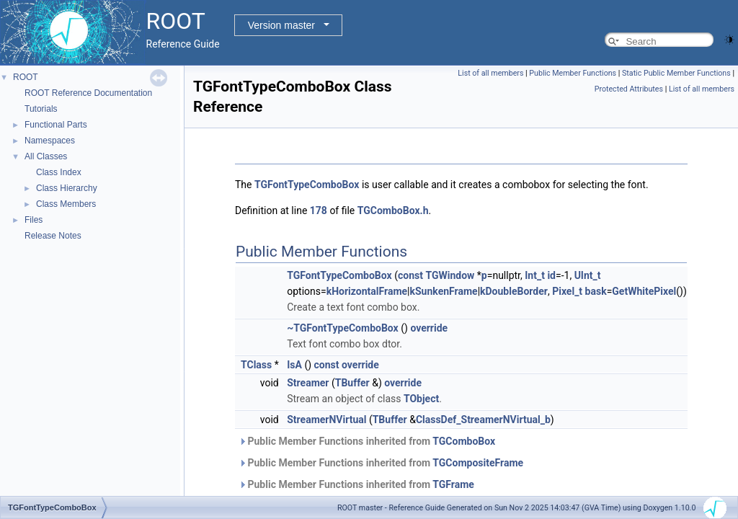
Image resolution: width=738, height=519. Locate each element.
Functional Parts (56, 125)
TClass (256, 365)
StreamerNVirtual (326, 419)
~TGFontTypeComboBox (343, 328)
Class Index (58, 172)
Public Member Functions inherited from (367, 441)
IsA (294, 365)
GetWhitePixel (644, 291)
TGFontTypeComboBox (306, 184)
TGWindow (449, 275)
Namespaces (50, 141)
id (551, 275)
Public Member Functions (572, 73)
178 (318, 210)
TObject (421, 398)
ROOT (25, 77)
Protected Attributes (629, 89)
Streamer (308, 383)
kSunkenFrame (444, 291)
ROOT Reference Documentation (88, 93)
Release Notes (53, 236)
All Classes (46, 156)
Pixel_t (567, 291)
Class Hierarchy (66, 188)
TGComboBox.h (393, 210)
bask (596, 291)
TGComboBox (463, 441)
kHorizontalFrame (366, 291)
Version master (281, 25)
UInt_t (587, 275)
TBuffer (352, 383)
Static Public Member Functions (676, 73)
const (410, 275)
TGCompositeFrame (477, 463)
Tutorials (41, 109)
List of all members (490, 73)
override (429, 328)
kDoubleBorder (514, 291)
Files (34, 220)
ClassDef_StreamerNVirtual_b (483, 419)
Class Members (66, 204)
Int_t (535, 275)
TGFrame (453, 484)
